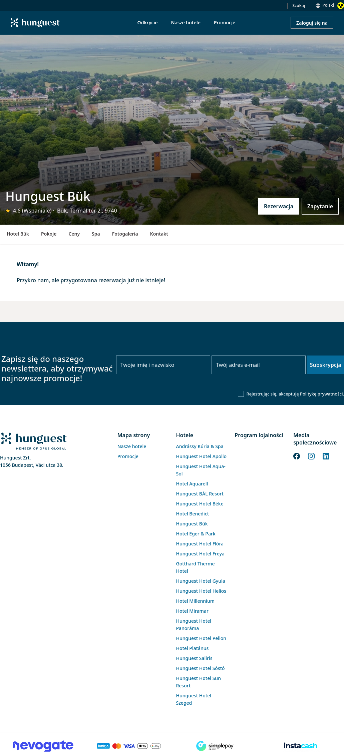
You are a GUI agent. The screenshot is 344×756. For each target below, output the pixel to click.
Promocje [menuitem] (224, 22)
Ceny (74, 234)
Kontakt (159, 234)
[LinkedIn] (326, 455)
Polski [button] (328, 5)
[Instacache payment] (301, 746)
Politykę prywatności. (322, 394)
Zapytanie (320, 206)
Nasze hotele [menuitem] (186, 22)
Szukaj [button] (299, 5)
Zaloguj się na (312, 23)
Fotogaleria (125, 234)
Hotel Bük (18, 234)
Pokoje (48, 234)
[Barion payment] (129, 746)
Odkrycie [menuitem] (147, 22)
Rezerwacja (278, 206)
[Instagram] (311, 455)
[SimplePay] (215, 746)
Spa (96, 234)
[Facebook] (296, 455)
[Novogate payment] (43, 746)
